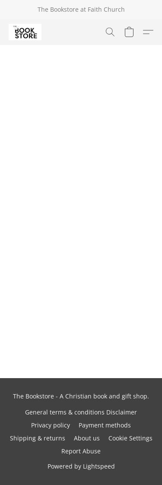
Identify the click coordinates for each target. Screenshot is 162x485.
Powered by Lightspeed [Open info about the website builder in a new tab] (81, 466)
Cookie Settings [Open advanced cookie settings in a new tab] (130, 438)
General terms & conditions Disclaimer (81, 412)
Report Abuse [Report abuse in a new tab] (81, 451)
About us (87, 438)
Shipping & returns (37, 438)
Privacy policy (50, 425)
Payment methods (105, 425)
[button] (26, 32)
